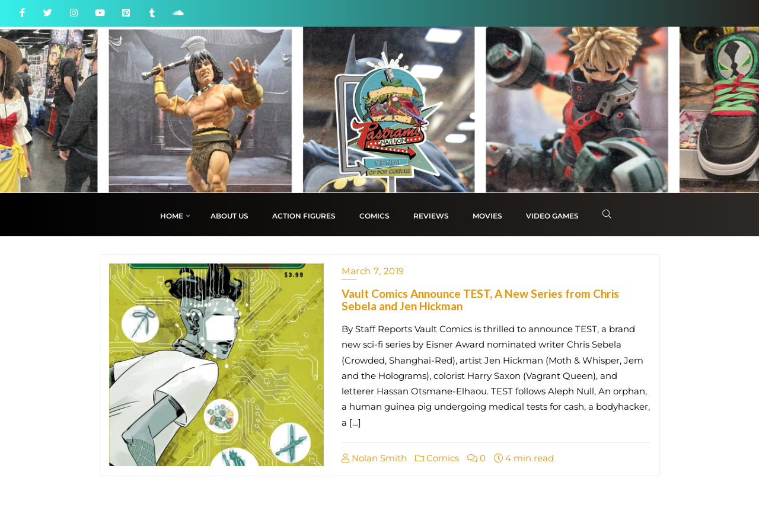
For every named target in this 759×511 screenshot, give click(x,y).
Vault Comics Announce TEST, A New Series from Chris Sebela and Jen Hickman (480, 300)
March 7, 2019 (373, 271)
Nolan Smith (374, 458)
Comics (437, 458)
